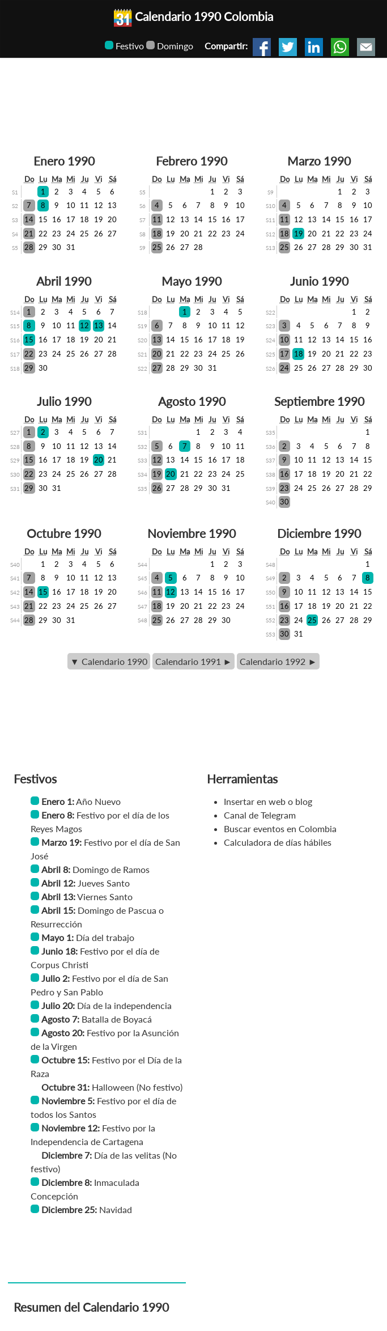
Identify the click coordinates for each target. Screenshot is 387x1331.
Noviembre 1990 (191, 533)
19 (98, 219)
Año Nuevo (98, 801)
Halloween (113, 1087)
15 (43, 219)
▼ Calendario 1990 (108, 661)
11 (84, 205)
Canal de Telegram (260, 814)
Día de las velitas (127, 1155)
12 (98, 205)
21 (28, 233)
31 (70, 247)
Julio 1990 (64, 401)
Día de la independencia (124, 1005)
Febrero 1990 (191, 161)
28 (28, 247)
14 (28, 219)
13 (112, 205)
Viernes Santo (105, 896)
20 (112, 219)
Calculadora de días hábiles (277, 842)
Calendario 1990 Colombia (193, 16)
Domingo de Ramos (111, 869)
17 (70, 219)
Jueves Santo (104, 883)
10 (70, 205)
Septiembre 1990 (319, 401)
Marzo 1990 (319, 161)
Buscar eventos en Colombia (280, 828)
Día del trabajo (105, 937)
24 (70, 233)
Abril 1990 (63, 281)
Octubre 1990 (64, 533)
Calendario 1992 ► (278, 661)
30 (56, 247)
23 (56, 233)
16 (56, 219)
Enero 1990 (64, 161)
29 (43, 247)
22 (43, 233)
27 (112, 233)
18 (84, 219)
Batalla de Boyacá (117, 1019)
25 (84, 233)
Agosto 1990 (192, 401)
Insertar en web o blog (268, 801)
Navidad (115, 1209)
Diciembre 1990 (319, 533)
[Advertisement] (193, 91)
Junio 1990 (319, 281)
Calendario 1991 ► (193, 661)
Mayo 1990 (191, 281)
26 (98, 233)
